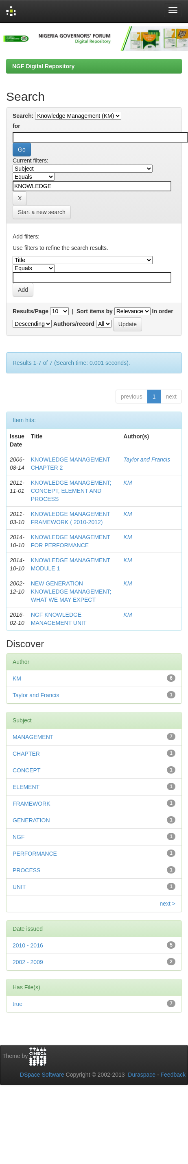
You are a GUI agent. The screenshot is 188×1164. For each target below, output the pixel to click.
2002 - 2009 (28, 962)
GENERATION (31, 820)
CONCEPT (26, 770)
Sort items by (95, 311)
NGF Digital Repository (43, 66)
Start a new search (42, 212)
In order (162, 311)
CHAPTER (26, 753)
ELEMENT (26, 787)
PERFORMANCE (35, 853)
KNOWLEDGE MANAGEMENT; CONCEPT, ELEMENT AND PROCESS (71, 490)
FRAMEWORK (31, 803)
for (16, 126)
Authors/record (73, 324)
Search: (23, 116)
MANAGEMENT (33, 737)
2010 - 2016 (28, 945)
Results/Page (30, 311)
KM (127, 482)
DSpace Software (42, 1074)
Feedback (173, 1074)
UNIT (19, 887)
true (17, 1004)
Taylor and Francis (146, 459)
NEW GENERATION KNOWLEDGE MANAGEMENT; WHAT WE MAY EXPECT (71, 591)
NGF (19, 837)
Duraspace (141, 1074)
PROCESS (26, 870)
